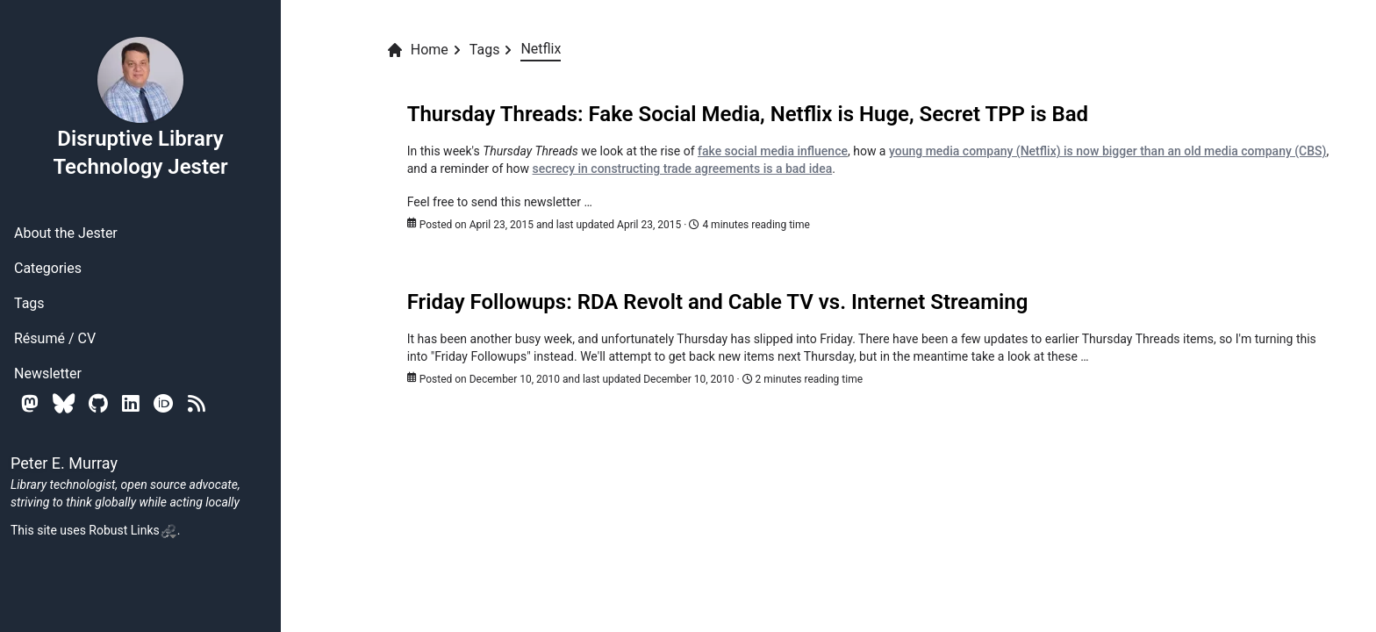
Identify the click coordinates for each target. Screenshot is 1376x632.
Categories (48, 268)
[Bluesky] (64, 403)
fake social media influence (773, 151)
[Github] (98, 403)
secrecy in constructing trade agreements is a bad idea (683, 169)
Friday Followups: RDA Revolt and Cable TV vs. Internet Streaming (717, 302)
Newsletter (48, 373)
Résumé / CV (55, 338)
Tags (29, 303)
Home (417, 50)
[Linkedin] (131, 403)
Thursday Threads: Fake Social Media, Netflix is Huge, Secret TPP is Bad (747, 114)
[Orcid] (164, 403)
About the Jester (66, 233)
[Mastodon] (30, 403)
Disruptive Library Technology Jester (140, 107)
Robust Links (132, 530)
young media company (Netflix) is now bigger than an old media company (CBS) (1108, 151)
